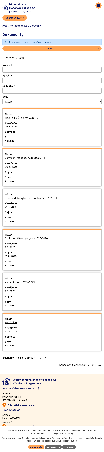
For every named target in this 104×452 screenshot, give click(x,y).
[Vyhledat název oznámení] (52, 70)
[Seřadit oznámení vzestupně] (11, 64)
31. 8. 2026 (11, 256)
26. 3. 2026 (11, 126)
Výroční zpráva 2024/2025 (22, 282)
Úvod (4, 25)
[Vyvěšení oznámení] (52, 80)
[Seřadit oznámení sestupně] (11, 65)
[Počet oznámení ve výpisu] (42, 357)
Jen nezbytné (53, 447)
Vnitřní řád (13, 322)
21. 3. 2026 (11, 207)
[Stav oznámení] (52, 101)
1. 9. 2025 (10, 247)
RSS (74, 48)
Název (6, 65)
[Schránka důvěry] (14, 18)
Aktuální (9, 140)
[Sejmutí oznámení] (52, 91)
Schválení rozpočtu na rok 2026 (25, 157)
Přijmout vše (36, 447)
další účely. (68, 433)
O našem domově (18, 25)
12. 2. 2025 (11, 331)
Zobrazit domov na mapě (21, 405)
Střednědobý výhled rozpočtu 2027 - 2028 (31, 198)
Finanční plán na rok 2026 (22, 117)
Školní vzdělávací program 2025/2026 (29, 238)
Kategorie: (8, 57)
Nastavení (69, 447)
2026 (21, 57)
